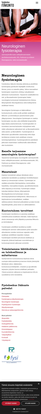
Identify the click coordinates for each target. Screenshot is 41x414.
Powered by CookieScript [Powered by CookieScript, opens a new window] (20, 411)
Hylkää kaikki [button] (30, 403)
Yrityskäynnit (6, 340)
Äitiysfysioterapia (7, 307)
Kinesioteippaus (7, 329)
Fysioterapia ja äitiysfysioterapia (12, 299)
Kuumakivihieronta (8, 332)
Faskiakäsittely (7, 321)
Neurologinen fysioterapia (10, 302)
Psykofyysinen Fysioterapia (11, 304)
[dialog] (20, 398)
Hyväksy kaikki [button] (11, 403)
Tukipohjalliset (6, 335)
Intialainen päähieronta (9, 326)
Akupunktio (5, 318)
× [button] (38, 384)
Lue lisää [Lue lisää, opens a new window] (31, 399)
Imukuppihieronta (7, 324)
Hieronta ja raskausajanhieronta (12, 310)
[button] (20, 409)
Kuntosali (5, 337)
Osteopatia (5, 296)
